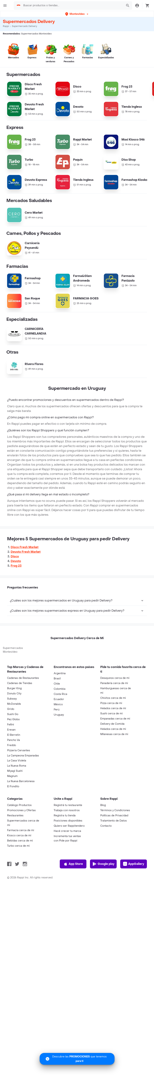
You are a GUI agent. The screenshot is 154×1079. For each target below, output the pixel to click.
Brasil (57, 678)
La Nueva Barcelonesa (20, 781)
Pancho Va (13, 740)
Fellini (10, 724)
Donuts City (14, 693)
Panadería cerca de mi (114, 683)
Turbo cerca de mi (18, 846)
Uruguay (59, 714)
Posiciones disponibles (68, 820)
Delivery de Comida (112, 724)
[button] (77, 14)
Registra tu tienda (65, 815)
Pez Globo (13, 719)
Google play (103, 864)
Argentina (60, 673)
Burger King (14, 688)
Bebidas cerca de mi (20, 840)
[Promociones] (77, 1059)
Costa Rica (60, 694)
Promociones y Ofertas (21, 810)
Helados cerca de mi (113, 708)
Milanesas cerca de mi (114, 734)
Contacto (106, 826)
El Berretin (13, 735)
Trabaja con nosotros (67, 810)
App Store (73, 864)
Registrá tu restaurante (68, 805)
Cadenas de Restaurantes (23, 678)
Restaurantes (15, 815)
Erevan (11, 729)
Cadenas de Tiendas (19, 683)
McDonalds (14, 704)
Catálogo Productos (19, 805)
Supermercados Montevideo (13, 650)
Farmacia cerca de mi (20, 830)
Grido (10, 709)
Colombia (59, 689)
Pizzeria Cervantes (18, 750)
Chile (57, 683)
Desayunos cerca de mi (114, 678)
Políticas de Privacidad (114, 815)
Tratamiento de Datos (113, 820)
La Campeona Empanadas (23, 755)
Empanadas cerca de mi (115, 718)
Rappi (6, 26)
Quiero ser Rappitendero (69, 826)
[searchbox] (72, 5)
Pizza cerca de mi (111, 703)
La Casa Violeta (16, 760)
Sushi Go (12, 714)
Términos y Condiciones (115, 810)
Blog (103, 805)
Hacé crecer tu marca (67, 831)
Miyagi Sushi (15, 771)
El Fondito (13, 786)
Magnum (12, 776)
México (58, 704)
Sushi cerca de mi (111, 713)
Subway (12, 698)
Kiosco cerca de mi (19, 835)
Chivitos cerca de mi (113, 698)
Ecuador (59, 699)
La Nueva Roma (16, 765)
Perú (56, 709)
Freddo (11, 745)
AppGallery (133, 864)
